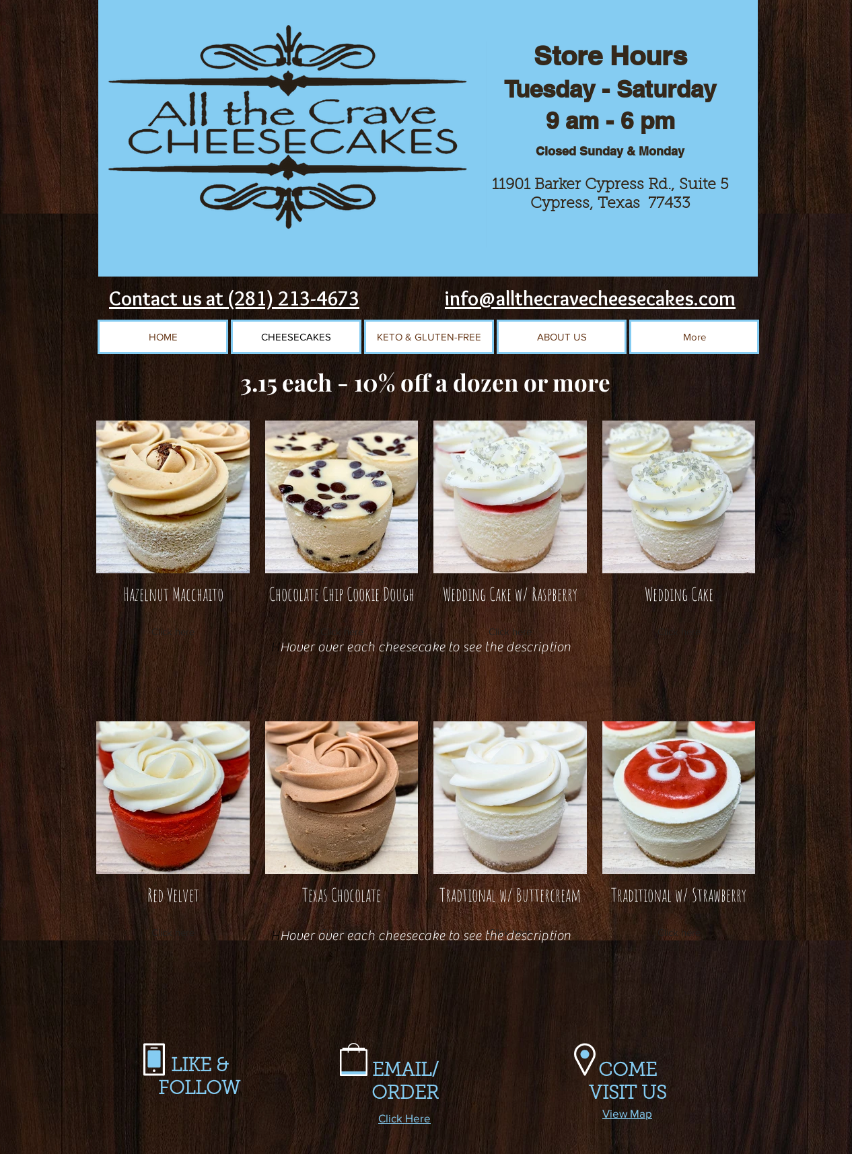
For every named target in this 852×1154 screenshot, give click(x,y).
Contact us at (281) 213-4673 (234, 298)
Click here (172, 631)
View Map (627, 1113)
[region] (506, 495)
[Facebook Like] (404, 304)
